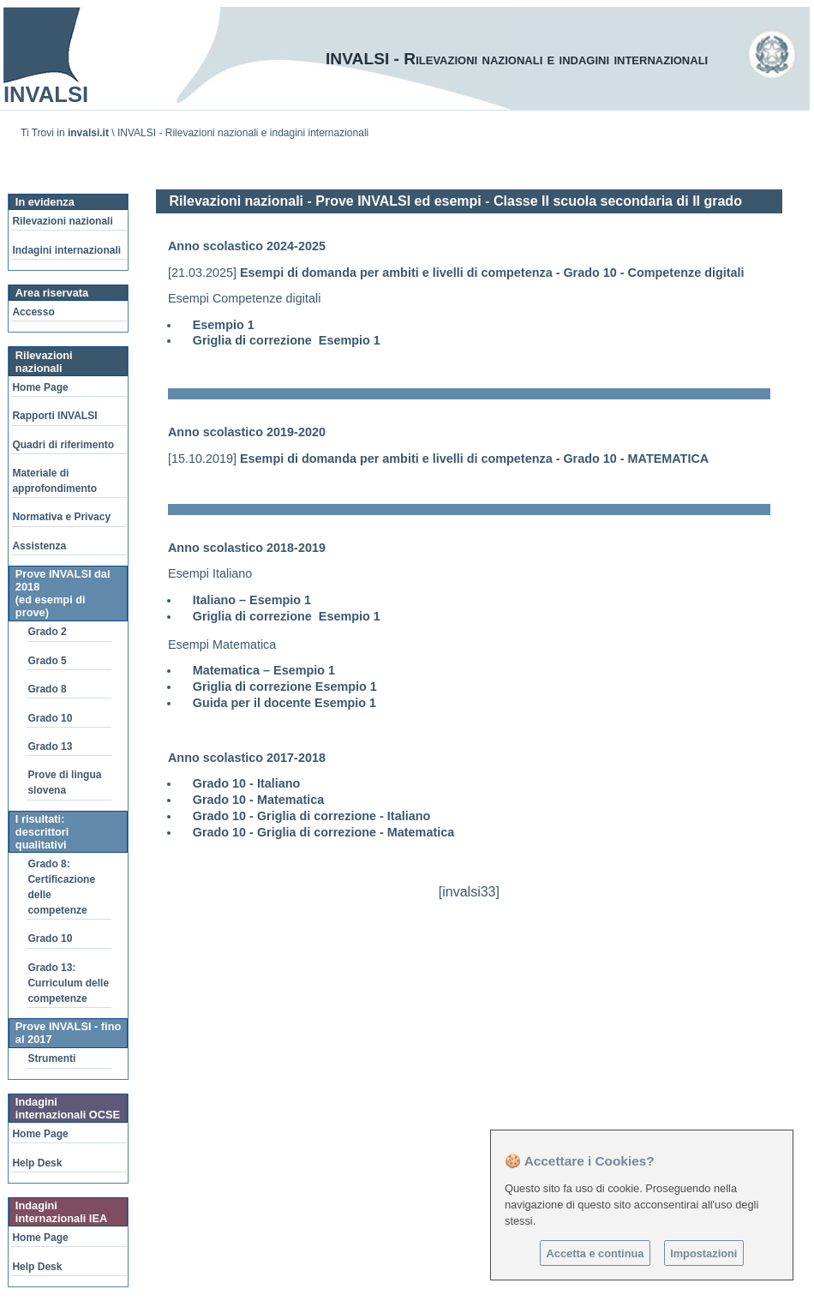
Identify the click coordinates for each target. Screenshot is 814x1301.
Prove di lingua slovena (64, 782)
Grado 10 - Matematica (259, 799)
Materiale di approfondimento (54, 481)
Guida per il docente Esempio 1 (284, 703)
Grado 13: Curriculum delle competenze (68, 983)
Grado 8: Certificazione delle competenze (61, 887)
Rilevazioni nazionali (62, 221)
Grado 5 (46, 661)
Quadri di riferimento (63, 445)
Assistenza (39, 546)
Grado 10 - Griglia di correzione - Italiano (311, 816)
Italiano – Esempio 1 (252, 600)
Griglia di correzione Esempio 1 (286, 340)
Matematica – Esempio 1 (264, 670)
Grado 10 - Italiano (247, 783)
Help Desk (37, 1163)
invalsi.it (88, 133)
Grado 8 (46, 689)
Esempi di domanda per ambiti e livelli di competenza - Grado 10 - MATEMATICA (474, 458)
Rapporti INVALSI (54, 416)
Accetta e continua (595, 1253)
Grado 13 (49, 746)
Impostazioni (703, 1253)
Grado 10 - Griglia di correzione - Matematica (324, 832)
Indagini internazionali (66, 250)
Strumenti (51, 1058)
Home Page (40, 387)
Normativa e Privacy (61, 517)
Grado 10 (49, 718)
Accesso (33, 312)
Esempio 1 (223, 325)
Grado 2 (46, 632)
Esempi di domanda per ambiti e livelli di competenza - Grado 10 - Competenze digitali (492, 272)
